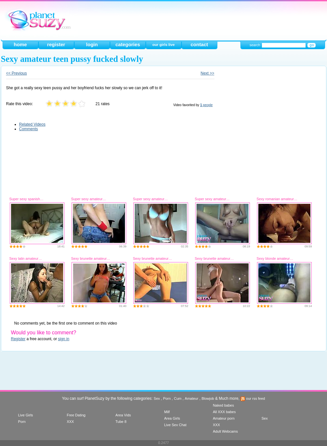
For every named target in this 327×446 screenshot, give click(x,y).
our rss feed (252, 398)
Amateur (191, 398)
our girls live (163, 45)
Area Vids (123, 415)
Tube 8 (121, 422)
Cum (178, 398)
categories (128, 44)
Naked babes (223, 405)
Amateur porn (224, 418)
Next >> (207, 73)
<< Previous (16, 73)
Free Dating (76, 415)
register (56, 44)
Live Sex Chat (175, 425)
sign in (63, 339)
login (92, 44)
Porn (166, 398)
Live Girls (25, 415)
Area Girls (172, 418)
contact (199, 44)
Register (18, 339)
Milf (167, 412)
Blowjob (207, 398)
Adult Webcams (225, 431)
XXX (70, 422)
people (206, 105)
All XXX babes (224, 412)
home (20, 44)
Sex (157, 398)
